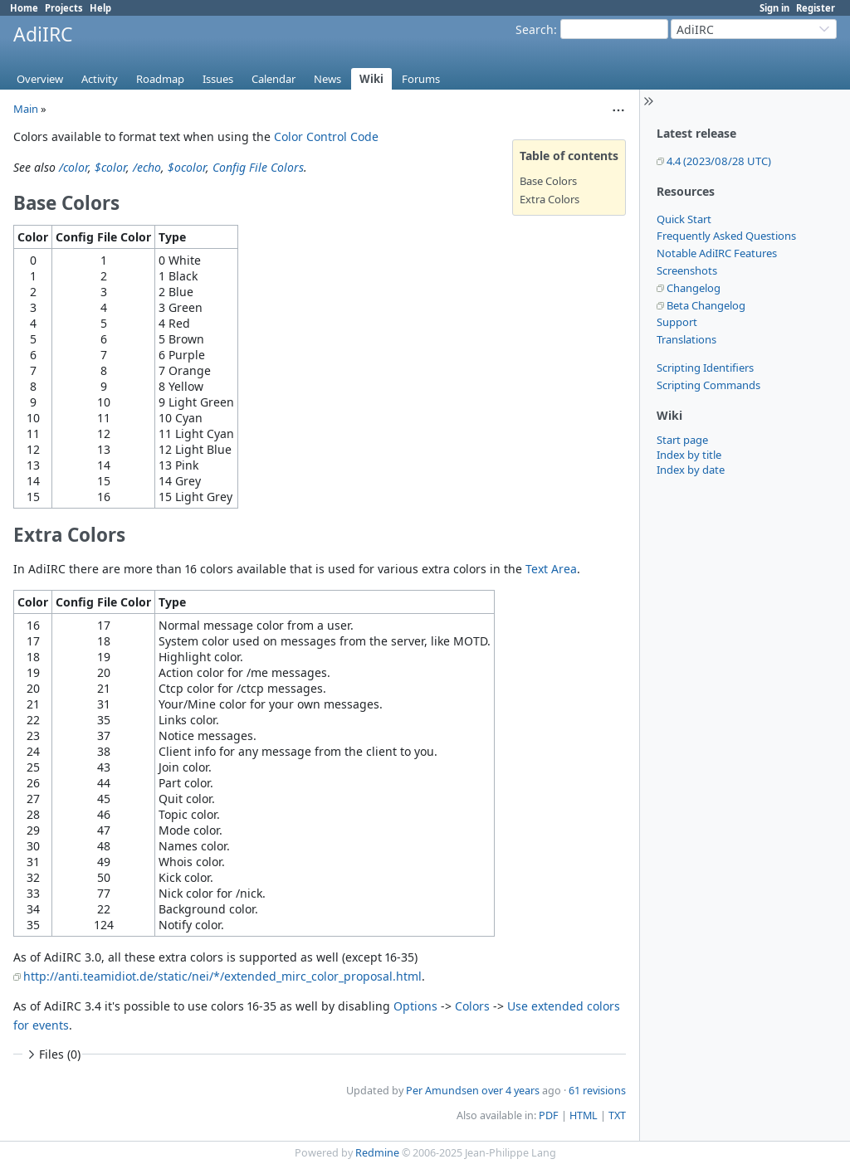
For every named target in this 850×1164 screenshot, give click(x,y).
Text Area (551, 569)
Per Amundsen (442, 1091)
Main (25, 108)
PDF (549, 1115)
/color (73, 167)
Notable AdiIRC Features (717, 253)
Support (677, 321)
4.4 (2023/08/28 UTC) (719, 160)
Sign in (774, 8)
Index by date (691, 469)
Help (100, 8)
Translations (686, 339)
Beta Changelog (706, 305)
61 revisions (597, 1091)
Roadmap (160, 78)
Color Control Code (326, 136)
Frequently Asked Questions (726, 235)
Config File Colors (258, 167)
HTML (583, 1115)
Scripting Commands (708, 384)
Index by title (689, 454)
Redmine (377, 1153)
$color (110, 167)
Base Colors (548, 180)
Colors (472, 1006)
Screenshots (687, 270)
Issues (218, 78)
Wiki (371, 78)
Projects (64, 8)
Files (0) (52, 1054)
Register (815, 8)
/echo (147, 167)
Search (534, 29)
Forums (421, 78)
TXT (617, 1115)
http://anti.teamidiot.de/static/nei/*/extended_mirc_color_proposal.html (222, 976)
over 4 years (510, 1091)
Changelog (694, 287)
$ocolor (187, 167)
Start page (682, 439)
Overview (40, 78)
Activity (99, 78)
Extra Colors (549, 199)
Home (24, 8)
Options (415, 1006)
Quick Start (684, 219)
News (327, 78)
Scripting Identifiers (705, 367)
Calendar (274, 78)
